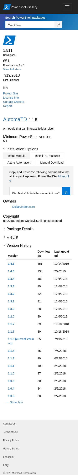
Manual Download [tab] (52, 162)
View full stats (12, 69)
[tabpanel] (39, 184)
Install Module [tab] (16, 155)
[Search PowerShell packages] (58, 24)
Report (7, 106)
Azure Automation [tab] (19, 162)
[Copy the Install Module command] (66, 193)
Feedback (8, 457)
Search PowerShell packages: (25, 17)
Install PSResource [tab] (47, 155)
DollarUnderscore (23, 206)
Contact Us (9, 423)
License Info (11, 97)
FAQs (6, 465)
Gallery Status (11, 448)
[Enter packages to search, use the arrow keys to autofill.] (30, 24)
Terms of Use (10, 432)
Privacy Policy (11, 440)
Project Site (10, 93)
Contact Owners (13, 101)
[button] (4, 149)
